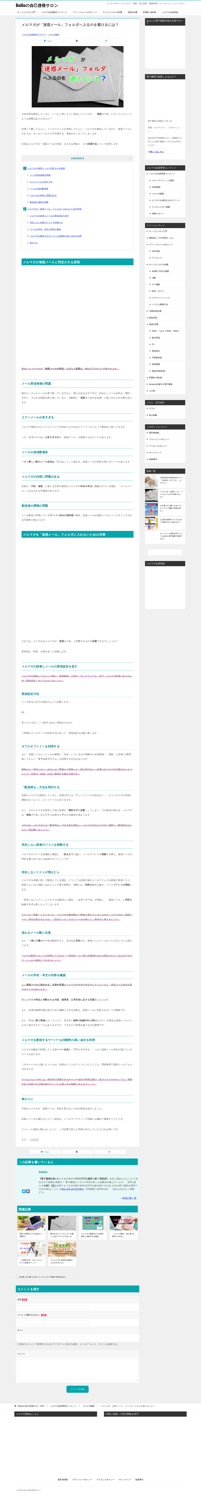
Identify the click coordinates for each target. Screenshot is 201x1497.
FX (153, 344)
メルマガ (34, 1140)
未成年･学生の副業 (160, 271)
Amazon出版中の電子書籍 (160, 384)
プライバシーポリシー (159, 439)
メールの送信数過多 (39, 188)
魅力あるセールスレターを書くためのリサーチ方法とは (61, 1235)
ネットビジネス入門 (26, 12)
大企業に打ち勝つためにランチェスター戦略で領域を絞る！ (43, 1277)
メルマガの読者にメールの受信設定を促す (49, 216)
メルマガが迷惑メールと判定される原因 (46, 168)
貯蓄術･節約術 (149, 12)
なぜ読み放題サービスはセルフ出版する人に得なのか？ (171, 521)
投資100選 (132, 12)
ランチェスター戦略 (161, 207)
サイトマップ (155, 452)
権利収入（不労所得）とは (161, 238)
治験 (154, 278)
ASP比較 (156, 251)
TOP (31, 1406)
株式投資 (156, 338)
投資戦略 (156, 364)
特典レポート (158, 213)
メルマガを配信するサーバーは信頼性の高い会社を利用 (56, 236)
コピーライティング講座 (163, 180)
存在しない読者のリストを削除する (46, 222)
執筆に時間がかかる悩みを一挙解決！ (31, 1235)
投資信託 (156, 351)
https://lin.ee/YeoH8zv (72, 1189)
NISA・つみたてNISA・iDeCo (165, 331)
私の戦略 (153, 415)
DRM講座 (156, 187)
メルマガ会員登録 (170, 12)
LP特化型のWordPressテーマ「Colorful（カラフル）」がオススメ (171, 480)
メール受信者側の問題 (40, 175)
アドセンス (157, 258)
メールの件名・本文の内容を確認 (45, 229)
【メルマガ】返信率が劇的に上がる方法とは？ (61, 1261)
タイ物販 (156, 284)
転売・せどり (158, 291)
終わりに (34, 243)
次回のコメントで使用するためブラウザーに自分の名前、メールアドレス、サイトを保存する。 (69, 1344)
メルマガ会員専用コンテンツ (34, 35)
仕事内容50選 (155, 311)
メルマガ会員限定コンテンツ (54, 12)
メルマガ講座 (54, 35)
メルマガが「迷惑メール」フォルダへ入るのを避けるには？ (171, 494)
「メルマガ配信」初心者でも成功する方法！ (123, 1235)
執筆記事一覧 (129, 1198)
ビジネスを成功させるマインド (166, 200)
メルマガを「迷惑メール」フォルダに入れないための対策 (54, 209)
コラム (152, 408)
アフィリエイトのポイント (85, 12)
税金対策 (153, 318)
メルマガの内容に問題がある (43, 195)
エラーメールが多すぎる (41, 182)
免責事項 (153, 459)
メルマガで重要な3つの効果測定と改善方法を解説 (92, 1235)
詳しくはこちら (157, 152)
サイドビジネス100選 (112, 12)
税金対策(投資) (158, 371)
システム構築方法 (160, 304)
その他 (152, 391)
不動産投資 (157, 357)
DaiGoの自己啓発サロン (38, 5)
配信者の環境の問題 (39, 202)
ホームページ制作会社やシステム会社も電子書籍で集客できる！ (171, 536)
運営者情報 (154, 433)
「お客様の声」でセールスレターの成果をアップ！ (31, 1261)
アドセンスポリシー (158, 446)
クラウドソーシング (161, 298)
